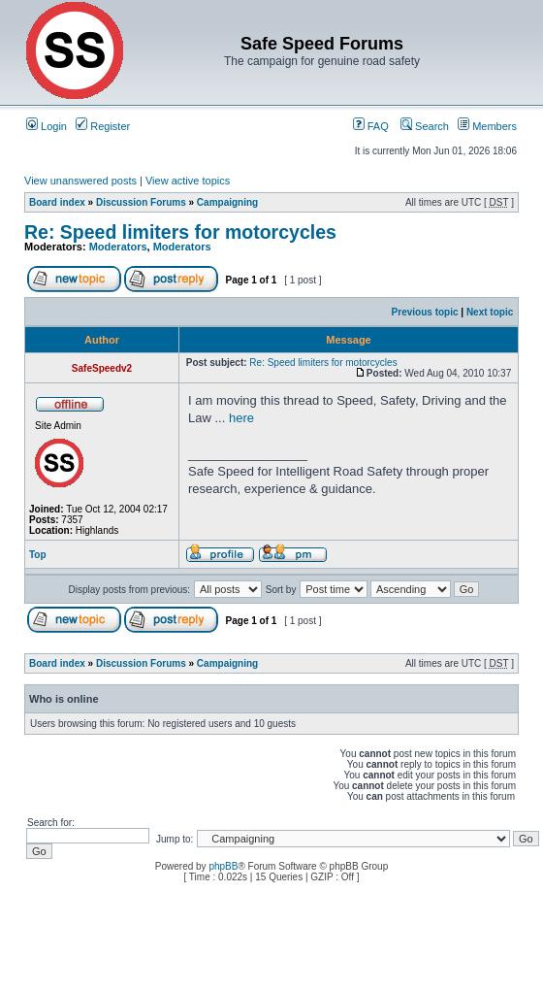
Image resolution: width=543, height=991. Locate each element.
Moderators (118, 246)
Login (46, 126)
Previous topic (425, 312)
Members (487, 126)
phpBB (223, 866)
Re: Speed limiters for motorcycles (180, 232)
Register (103, 126)
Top (38, 554)
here (241, 418)
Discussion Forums (141, 202)
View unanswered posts (80, 180)
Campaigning (227, 202)
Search (424, 126)
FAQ (371, 126)
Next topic (489, 312)
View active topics (187, 180)
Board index (57, 202)
